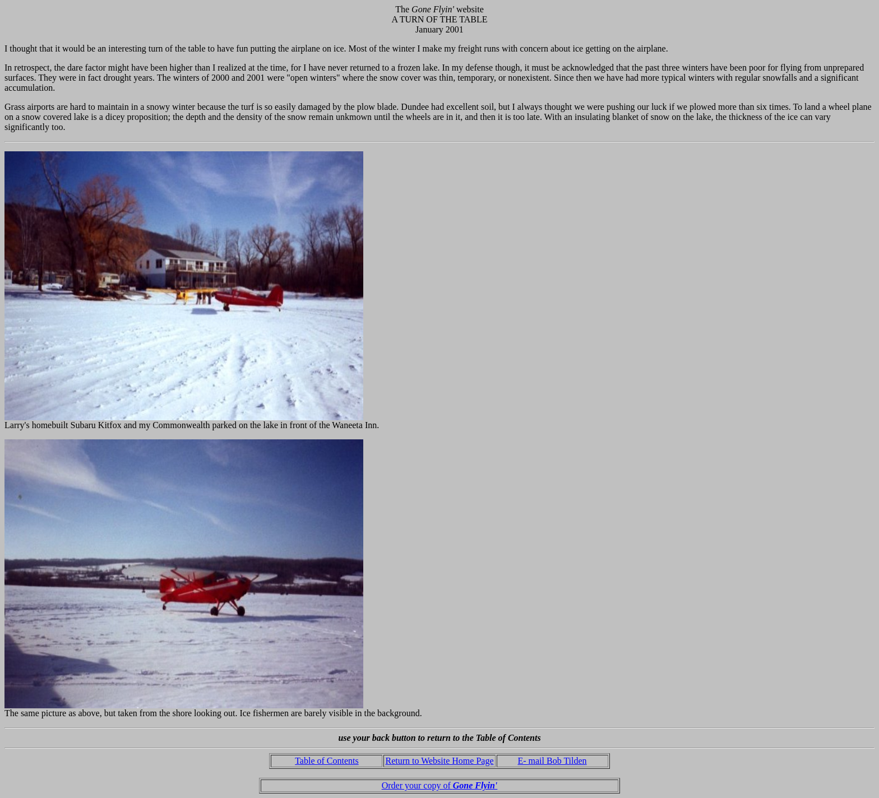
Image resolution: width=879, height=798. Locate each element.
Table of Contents (327, 760)
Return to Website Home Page (439, 760)
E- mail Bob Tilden (551, 760)
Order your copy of (440, 785)
